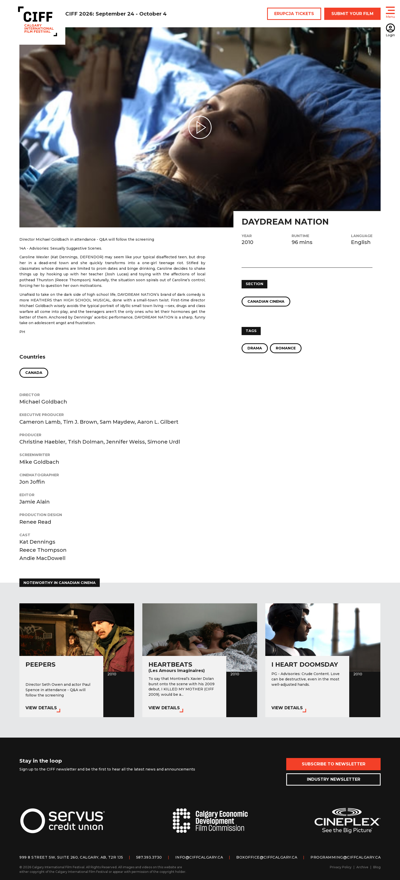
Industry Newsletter (333, 779)
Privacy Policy (341, 867)
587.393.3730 (149, 857)
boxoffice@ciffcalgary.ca (266, 857)
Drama (254, 348)
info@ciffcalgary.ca (199, 857)
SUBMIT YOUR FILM (352, 13)
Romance (286, 348)
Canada (33, 372)
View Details (41, 707)
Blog (377, 867)
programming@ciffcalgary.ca (345, 857)
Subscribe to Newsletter (333, 764)
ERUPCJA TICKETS (294, 13)
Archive (362, 867)
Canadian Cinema (265, 301)
